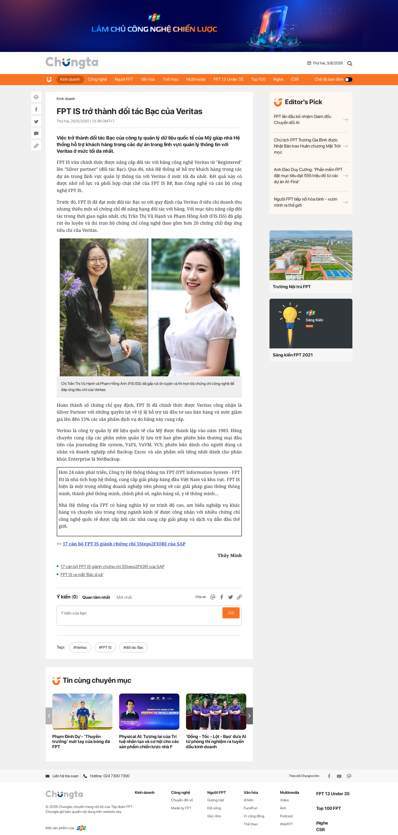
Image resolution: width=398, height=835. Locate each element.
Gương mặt (215, 794)
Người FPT (125, 79)
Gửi (231, 613)
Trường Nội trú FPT (292, 286)
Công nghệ (98, 79)
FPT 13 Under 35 (232, 79)
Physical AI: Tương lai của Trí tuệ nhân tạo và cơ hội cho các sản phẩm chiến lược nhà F (149, 736)
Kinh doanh (70, 79)
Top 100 (262, 79)
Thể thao (173, 79)
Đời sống (214, 802)
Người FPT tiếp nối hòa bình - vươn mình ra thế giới (311, 202)
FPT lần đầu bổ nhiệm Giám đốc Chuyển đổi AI (311, 119)
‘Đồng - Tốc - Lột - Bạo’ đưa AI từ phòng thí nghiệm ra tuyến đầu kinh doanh (216, 736)
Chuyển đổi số (182, 794)
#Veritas (80, 641)
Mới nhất (124, 597)
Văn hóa (150, 79)
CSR (299, 79)
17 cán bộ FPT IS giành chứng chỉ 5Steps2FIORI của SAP (112, 566)
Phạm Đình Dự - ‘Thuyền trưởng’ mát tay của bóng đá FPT (81, 736)
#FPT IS (105, 641)
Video (284, 794)
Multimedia (198, 79)
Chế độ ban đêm (333, 79)
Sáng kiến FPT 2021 (293, 355)
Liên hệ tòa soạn (62, 770)
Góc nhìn (214, 810)
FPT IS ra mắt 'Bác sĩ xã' (82, 574)
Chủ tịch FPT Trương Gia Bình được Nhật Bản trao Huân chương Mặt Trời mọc (311, 146)
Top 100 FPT (328, 802)
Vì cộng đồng (254, 810)
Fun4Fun (251, 802)
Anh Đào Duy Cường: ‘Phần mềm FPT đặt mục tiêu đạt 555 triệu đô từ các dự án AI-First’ (311, 175)
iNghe (282, 79)
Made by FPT (181, 802)
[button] (249, 710)
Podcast (286, 810)
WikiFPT (286, 818)
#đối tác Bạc (133, 641)
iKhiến (248, 794)
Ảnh (283, 802)
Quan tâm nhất (96, 597)
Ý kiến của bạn (149, 613)
